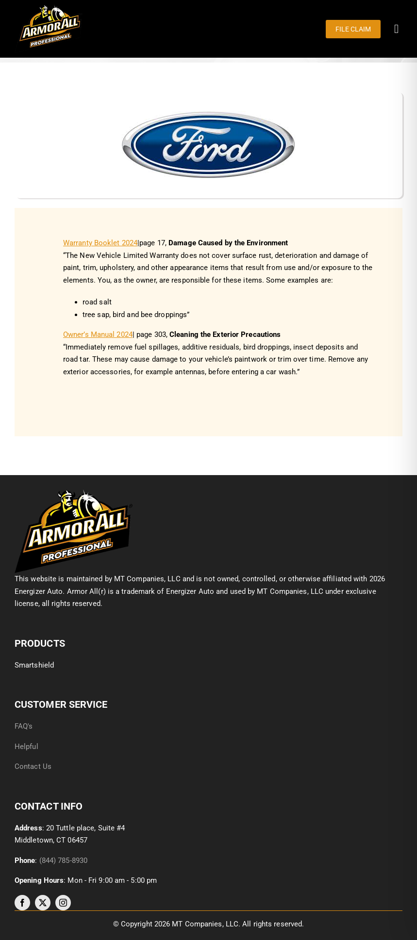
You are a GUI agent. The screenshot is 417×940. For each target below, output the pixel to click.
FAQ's (24, 726)
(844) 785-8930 (63, 860)
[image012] (74, 493)
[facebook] (22, 902)
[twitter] (42, 902)
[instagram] (63, 902)
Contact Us (33, 766)
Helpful (27, 746)
